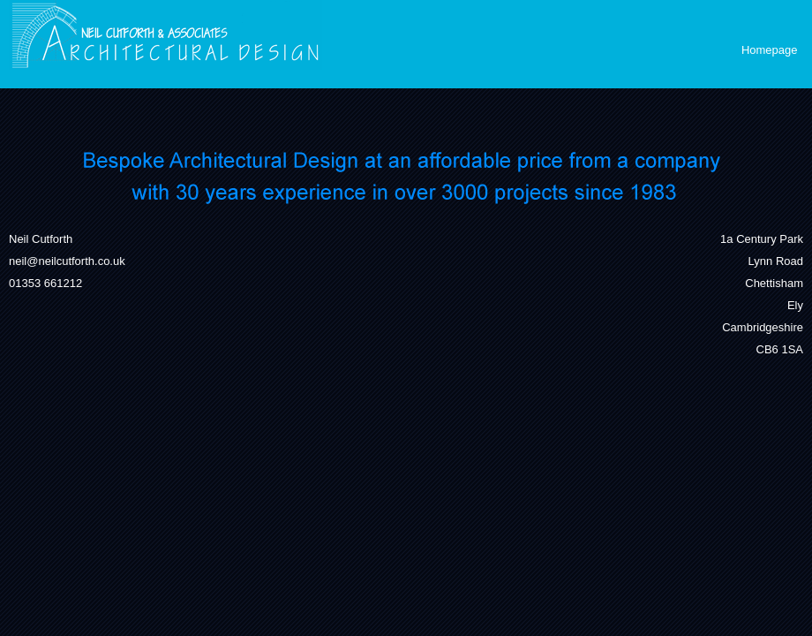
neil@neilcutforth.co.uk (67, 261)
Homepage (769, 50)
